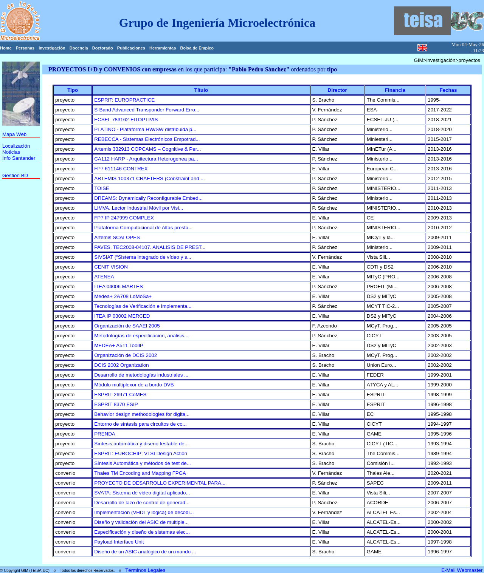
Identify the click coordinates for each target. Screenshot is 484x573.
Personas (25, 48)
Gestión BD (15, 175)
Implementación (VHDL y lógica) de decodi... (144, 512)
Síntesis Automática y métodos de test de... (142, 463)
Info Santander (18, 158)
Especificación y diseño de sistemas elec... (142, 532)
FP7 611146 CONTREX (121, 168)
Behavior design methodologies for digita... (141, 414)
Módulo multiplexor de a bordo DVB (134, 385)
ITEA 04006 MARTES (118, 286)
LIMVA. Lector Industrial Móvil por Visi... (138, 208)
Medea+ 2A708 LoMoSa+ (123, 296)
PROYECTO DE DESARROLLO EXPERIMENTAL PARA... (159, 483)
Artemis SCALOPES (117, 237)
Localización (16, 146)
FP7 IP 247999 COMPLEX (124, 218)
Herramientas (162, 48)
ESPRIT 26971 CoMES (120, 394)
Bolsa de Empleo (197, 48)
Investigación (52, 48)
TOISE (101, 188)
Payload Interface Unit (119, 542)
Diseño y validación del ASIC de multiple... (141, 522)
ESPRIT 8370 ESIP (116, 404)
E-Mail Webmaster (462, 570)
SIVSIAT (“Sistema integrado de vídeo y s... (142, 257)
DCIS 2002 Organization (121, 365)
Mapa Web (14, 134)
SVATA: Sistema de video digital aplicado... (142, 493)
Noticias (11, 152)
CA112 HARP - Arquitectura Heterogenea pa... (146, 159)
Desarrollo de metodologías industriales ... (141, 375)
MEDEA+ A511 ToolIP (118, 345)
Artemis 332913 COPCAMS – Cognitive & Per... (147, 149)
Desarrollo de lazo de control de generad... (141, 502)
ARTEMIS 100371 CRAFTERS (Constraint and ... (149, 178)
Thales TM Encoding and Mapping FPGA (140, 473)
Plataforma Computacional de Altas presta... (143, 227)
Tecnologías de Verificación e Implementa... (142, 306)
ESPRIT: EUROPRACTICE (124, 100)
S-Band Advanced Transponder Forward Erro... (146, 110)
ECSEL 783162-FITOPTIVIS (126, 119)
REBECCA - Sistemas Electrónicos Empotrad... (147, 139)
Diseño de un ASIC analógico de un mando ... (145, 551)
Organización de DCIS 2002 (125, 355)
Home (6, 48)
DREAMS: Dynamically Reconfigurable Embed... (148, 198)
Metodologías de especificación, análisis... (141, 335)
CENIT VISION (111, 267)
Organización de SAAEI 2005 (127, 326)
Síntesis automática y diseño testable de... (141, 443)
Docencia (79, 48)
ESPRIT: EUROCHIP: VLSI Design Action (140, 453)
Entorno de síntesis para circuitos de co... (140, 424)
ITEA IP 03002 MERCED (122, 316)
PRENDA (104, 434)
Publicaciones (131, 48)
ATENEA (104, 277)
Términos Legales (145, 570)
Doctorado (102, 48)
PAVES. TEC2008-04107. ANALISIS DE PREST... (149, 247)
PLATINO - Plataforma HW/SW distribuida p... (145, 129)
